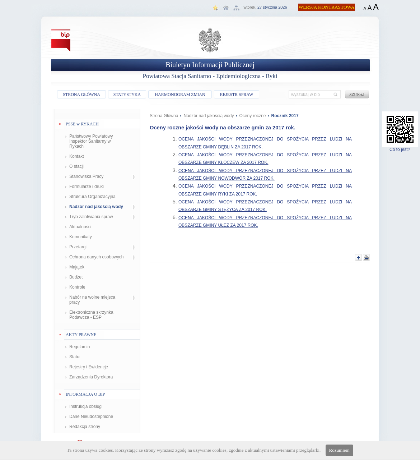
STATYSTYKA (127, 94)
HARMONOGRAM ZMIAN (180, 94)
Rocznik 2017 (285, 115)
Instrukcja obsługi (86, 406)
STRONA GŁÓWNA (81, 94)
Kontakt (76, 156)
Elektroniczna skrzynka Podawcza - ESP (91, 315)
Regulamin (79, 346)
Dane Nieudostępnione (91, 416)
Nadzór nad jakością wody (96, 206)
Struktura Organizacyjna (92, 196)
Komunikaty (80, 236)
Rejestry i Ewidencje (88, 366)
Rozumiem (339, 450)
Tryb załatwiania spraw (91, 216)
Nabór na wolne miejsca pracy (92, 300)
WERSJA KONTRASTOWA (327, 7)
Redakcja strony (84, 426)
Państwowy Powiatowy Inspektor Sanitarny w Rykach (91, 141)
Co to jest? (400, 147)
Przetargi (78, 246)
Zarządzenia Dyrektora (91, 377)
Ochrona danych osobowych (96, 256)
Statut (74, 356)
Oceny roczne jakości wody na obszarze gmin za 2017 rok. (222, 127)
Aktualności (80, 226)
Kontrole (77, 287)
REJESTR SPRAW (236, 94)
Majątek (76, 267)
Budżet (76, 277)
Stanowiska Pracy (86, 176)
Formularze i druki (86, 186)
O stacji (76, 166)
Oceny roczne (252, 115)
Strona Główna (164, 115)
